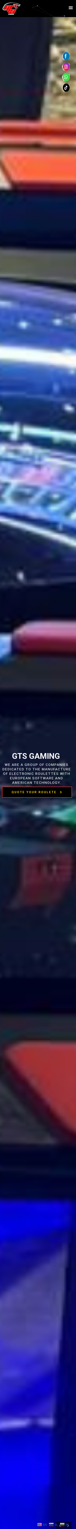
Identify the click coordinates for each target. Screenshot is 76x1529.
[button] (70, 7)
